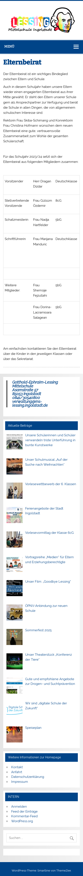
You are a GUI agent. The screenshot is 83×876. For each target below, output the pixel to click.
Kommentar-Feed (24, 816)
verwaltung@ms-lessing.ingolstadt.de (30, 403)
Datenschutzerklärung (27, 777)
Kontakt (17, 767)
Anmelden (19, 806)
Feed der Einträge (24, 811)
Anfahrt (16, 772)
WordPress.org (22, 821)
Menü (9, 46)
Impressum (19, 782)
